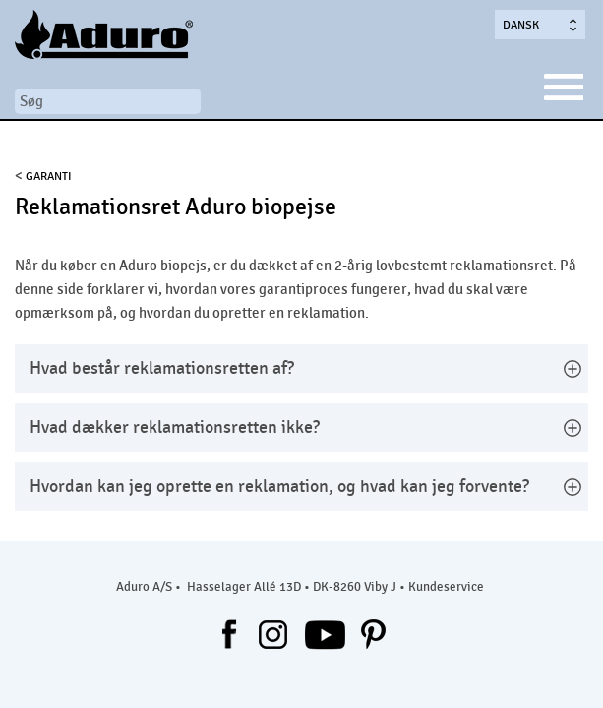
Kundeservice (446, 587)
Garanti (49, 176)
